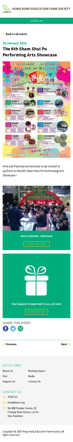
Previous (11, 344)
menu (36, 20)
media (31, 376)
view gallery (37, 243)
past (5, 376)
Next (64, 344)
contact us (34, 381)
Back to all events (16, 34)
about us (8, 371)
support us (36, 312)
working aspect (36, 371)
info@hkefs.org (16, 402)
